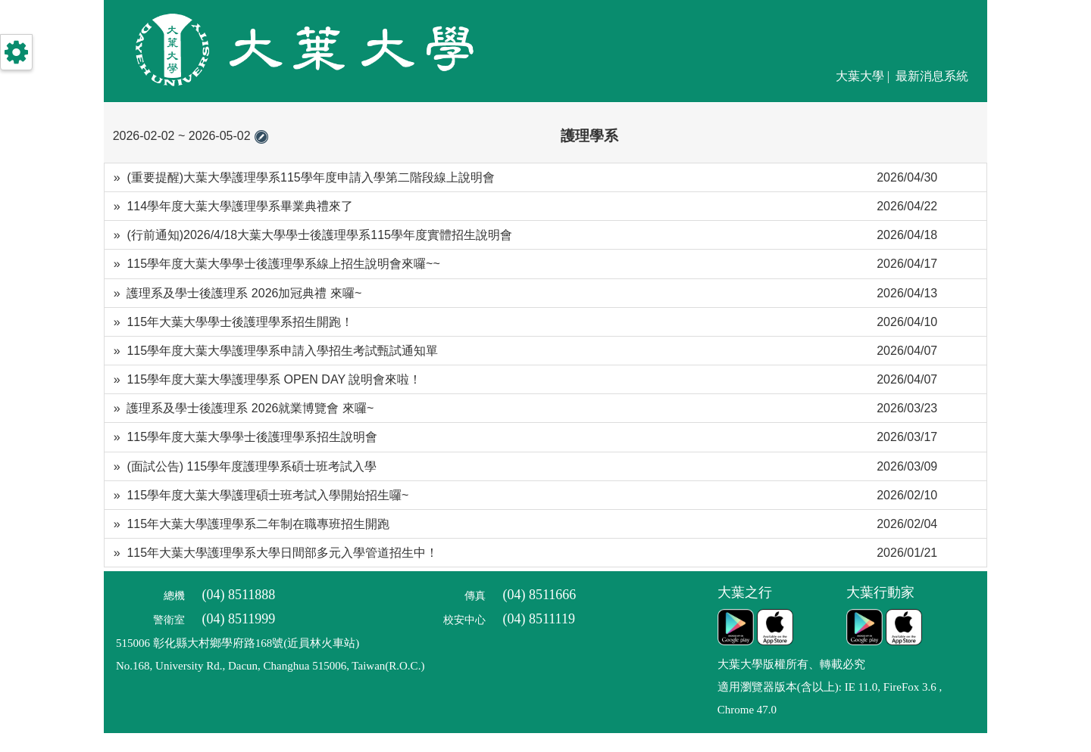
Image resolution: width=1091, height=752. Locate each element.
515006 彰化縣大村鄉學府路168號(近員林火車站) (237, 643)
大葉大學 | (864, 76)
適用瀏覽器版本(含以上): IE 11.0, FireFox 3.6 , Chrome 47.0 (830, 698)
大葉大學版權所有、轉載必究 (791, 664)
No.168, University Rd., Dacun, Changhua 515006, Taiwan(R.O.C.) (270, 666)
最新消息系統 (932, 76)
